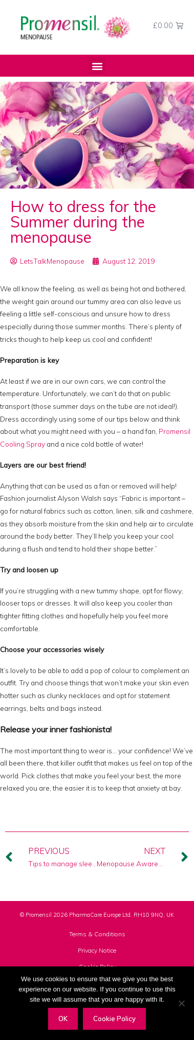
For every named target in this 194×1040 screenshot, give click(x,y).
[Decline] (181, 1003)
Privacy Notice (97, 950)
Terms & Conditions (97, 934)
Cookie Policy (114, 1018)
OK (63, 1018)
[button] (97, 65)
